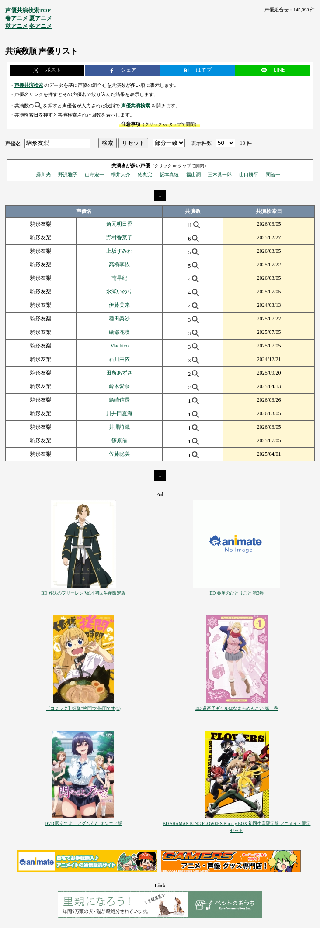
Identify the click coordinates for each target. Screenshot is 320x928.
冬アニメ (40, 26)
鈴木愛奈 (119, 386)
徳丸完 (145, 174)
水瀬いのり (119, 292)
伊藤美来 (119, 305)
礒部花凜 (119, 332)
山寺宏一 (94, 174)
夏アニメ (40, 18)
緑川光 (43, 174)
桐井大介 (120, 174)
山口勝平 (248, 174)
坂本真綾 (169, 174)
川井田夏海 (119, 413)
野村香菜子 (119, 237)
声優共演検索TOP (28, 10)
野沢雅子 (67, 174)
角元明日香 (119, 224)
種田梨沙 (119, 319)
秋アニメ (16, 26)
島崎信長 (119, 400)
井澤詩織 (119, 427)
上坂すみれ (119, 251)
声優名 (13, 143)
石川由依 (119, 359)
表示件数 (201, 143)
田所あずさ (119, 373)
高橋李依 (119, 264)
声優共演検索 (28, 85)
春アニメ (16, 18)
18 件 (246, 143)
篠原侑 (119, 440)
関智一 (273, 174)
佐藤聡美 (119, 454)
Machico (119, 346)
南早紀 (119, 278)
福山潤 (193, 174)
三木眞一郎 (220, 174)
